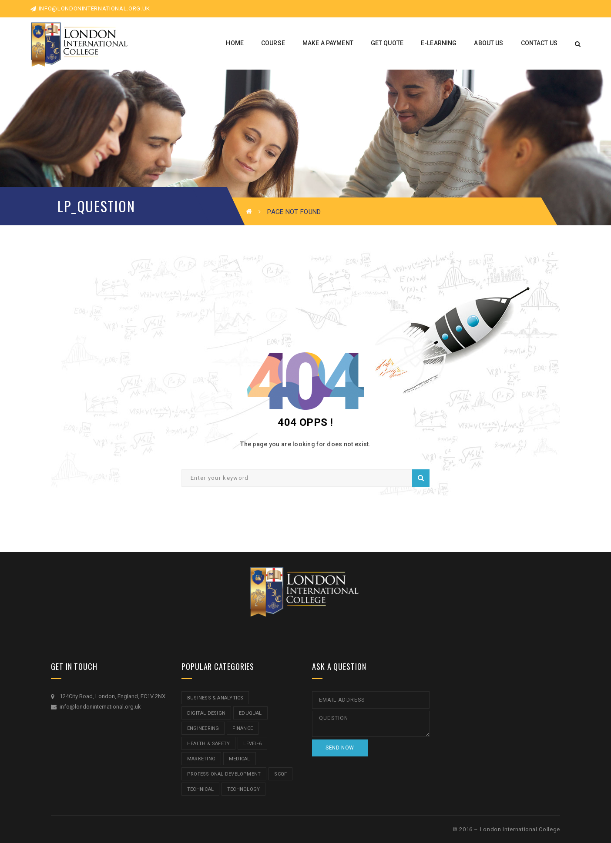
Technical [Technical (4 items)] (200, 789)
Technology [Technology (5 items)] (243, 789)
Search (421, 478)
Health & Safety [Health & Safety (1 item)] (208, 743)
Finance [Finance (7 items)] (242, 728)
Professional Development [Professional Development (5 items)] (224, 774)
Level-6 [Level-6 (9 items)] (252, 743)
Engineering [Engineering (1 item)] (203, 728)
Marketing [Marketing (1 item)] (201, 759)
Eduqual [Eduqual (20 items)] (250, 713)
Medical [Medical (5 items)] (239, 759)
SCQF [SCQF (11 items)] (280, 774)
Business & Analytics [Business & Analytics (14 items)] (215, 698)
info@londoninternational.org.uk (90, 8)
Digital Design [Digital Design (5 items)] (206, 713)
